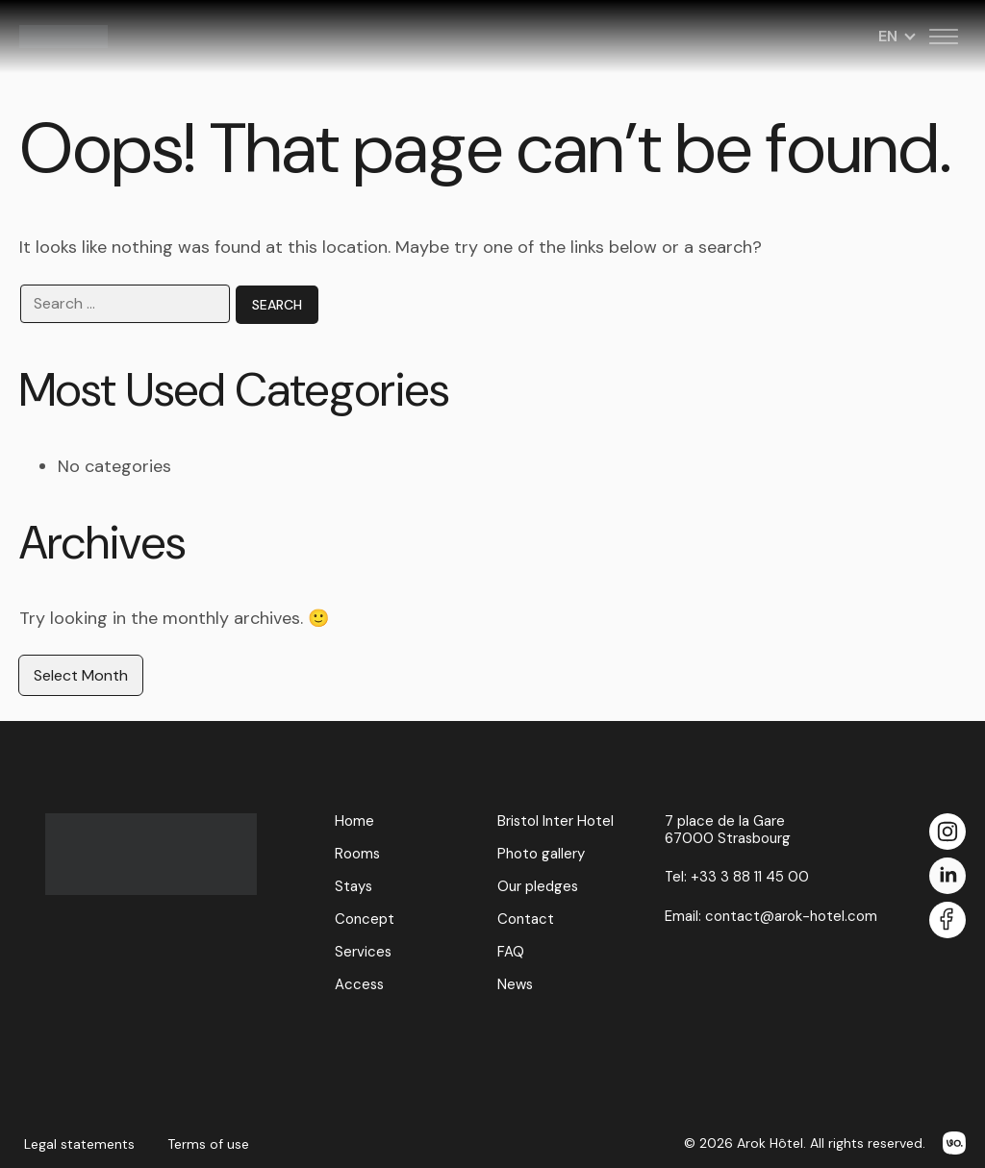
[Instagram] (947, 833)
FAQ (510, 951)
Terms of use (208, 1144)
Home (354, 821)
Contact (525, 919)
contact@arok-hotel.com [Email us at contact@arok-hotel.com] (791, 916)
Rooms (357, 853)
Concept (364, 919)
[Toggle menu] (944, 36)
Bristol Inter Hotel (555, 821)
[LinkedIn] (947, 877)
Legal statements (79, 1144)
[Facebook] (947, 921)
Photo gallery (541, 853)
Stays (353, 886)
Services (363, 951)
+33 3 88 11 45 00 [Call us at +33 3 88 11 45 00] (750, 876)
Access (359, 984)
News (515, 984)
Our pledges (537, 886)
